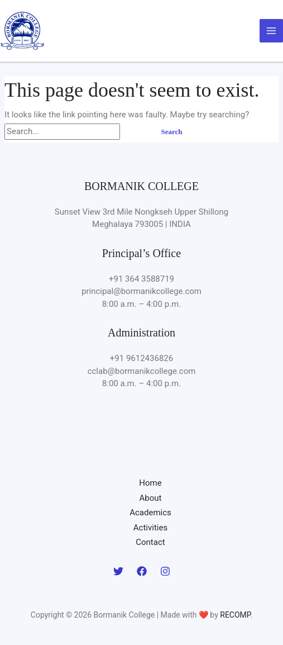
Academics (150, 513)
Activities (150, 528)
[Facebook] (142, 571)
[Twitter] (118, 571)
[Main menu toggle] (272, 31)
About (151, 498)
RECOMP (235, 614)
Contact (150, 542)
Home (150, 483)
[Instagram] (165, 571)
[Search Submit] (134, 132)
